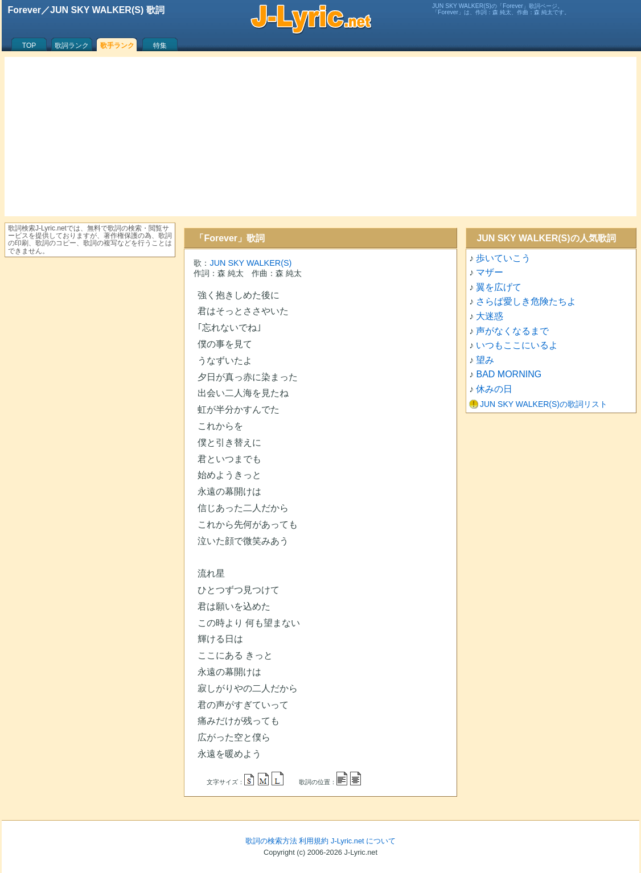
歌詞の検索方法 (271, 841)
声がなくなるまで (512, 331)
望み (485, 360)
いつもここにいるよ (517, 345)
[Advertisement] (320, 136)
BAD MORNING (508, 374)
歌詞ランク (72, 46)
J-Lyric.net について (363, 841)
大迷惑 (489, 316)
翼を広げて (498, 287)
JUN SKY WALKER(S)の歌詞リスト (543, 404)
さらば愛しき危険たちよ (526, 301)
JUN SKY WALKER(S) (250, 262)
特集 (160, 46)
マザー (489, 272)
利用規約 (313, 841)
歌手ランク (117, 46)
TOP (29, 46)
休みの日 (494, 389)
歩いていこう (503, 258)
